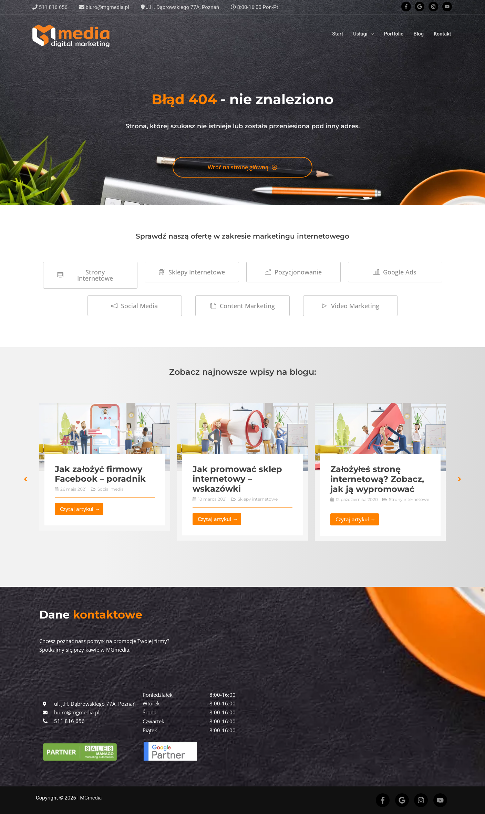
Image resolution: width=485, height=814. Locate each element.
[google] (421, 6)
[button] (25, 479)
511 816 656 (50, 7)
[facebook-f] (407, 6)
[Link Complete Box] (106, 467)
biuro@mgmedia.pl (104, 7)
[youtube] (447, 6)
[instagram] (435, 6)
